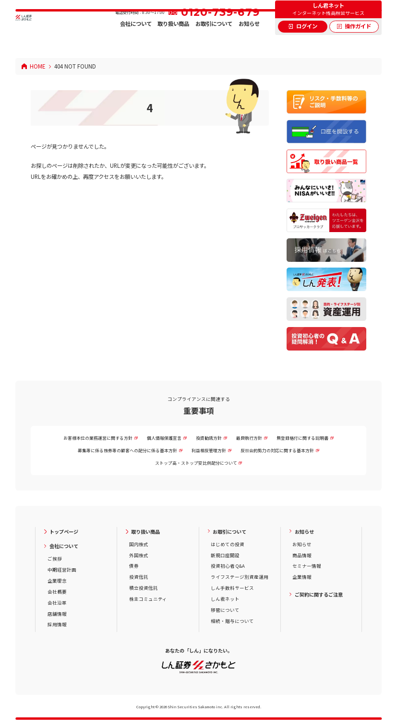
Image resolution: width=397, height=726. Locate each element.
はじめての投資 (227, 544)
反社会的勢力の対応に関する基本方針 (277, 450)
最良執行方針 (249, 438)
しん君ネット (225, 599)
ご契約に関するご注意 (319, 594)
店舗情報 (57, 613)
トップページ (63, 531)
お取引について (213, 41)
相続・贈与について (232, 621)
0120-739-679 (220, 29)
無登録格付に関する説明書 (302, 438)
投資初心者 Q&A (228, 565)
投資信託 (138, 577)
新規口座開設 (225, 555)
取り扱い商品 (173, 41)
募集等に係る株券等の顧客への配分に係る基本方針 (127, 450)
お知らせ (249, 41)
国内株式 (138, 544)
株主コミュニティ (148, 599)
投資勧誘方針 (209, 438)
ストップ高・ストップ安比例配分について (196, 463)
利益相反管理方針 (209, 450)
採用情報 (57, 624)
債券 (134, 565)
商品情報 (302, 555)
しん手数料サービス (232, 588)
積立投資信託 (143, 588)
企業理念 (57, 580)
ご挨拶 (55, 558)
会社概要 (57, 591)
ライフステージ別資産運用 (239, 577)
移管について (225, 610)
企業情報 (302, 577)
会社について (136, 41)
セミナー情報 (306, 565)
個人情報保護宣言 (164, 438)
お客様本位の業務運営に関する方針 (97, 438)
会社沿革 (57, 602)
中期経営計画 (62, 569)
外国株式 (138, 555)
